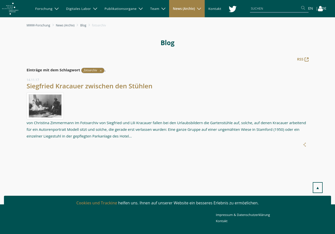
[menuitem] (47, 8)
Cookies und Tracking (96, 203)
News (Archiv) (65, 25)
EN (310, 8)
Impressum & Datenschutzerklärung (243, 215)
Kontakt (221, 221)
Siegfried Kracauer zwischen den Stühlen (90, 85)
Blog (83, 25)
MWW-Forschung (38, 25)
